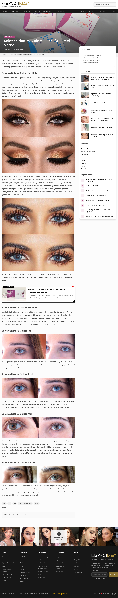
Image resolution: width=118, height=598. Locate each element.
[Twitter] (115, 594)
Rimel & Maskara (7, 574)
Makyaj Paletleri (78, 572)
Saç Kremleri (59, 560)
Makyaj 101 (77, 560)
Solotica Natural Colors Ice (90, 58)
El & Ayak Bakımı (49, 11)
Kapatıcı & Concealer (8, 563)
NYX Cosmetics (24, 578)
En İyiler (101, 11)
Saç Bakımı (28, 11)
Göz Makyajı (5, 557)
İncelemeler (81, 11)
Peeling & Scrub (43, 563)
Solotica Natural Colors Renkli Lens (93, 53)
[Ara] (114, 4)
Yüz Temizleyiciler (43, 571)
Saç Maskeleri (60, 563)
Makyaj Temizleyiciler (44, 557)
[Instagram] (112, 594)
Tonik (39, 574)
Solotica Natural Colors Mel (90, 62)
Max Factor (23, 575)
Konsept (76, 557)
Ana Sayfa (4, 54)
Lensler (61, 11)
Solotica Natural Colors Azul (91, 60)
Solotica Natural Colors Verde (91, 65)
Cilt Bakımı (16, 11)
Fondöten (5, 560)
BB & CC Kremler (7, 577)
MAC (21, 566)
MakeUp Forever (25, 572)
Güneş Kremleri (42, 577)
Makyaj (6, 11)
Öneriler (111, 11)
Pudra (3, 583)
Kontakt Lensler (9, 36)
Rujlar (3, 566)
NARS (21, 563)
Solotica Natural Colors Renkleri (92, 55)
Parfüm (37, 11)
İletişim (20, 594)
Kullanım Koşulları (44, 594)
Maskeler (40, 560)
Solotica (8, 507)
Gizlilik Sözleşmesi (31, 594)
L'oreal (22, 560)
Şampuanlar (59, 557)
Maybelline (23, 557)
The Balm (22, 581)
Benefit (22, 569)
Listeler (92, 11)
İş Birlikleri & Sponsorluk (60, 594)
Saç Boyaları (59, 571)
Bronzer (4, 580)
